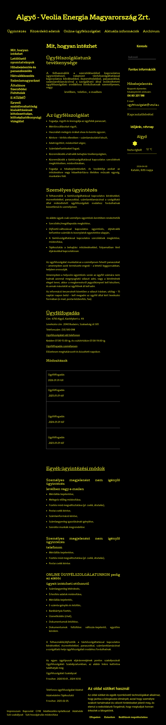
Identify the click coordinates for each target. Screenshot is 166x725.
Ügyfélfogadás (56, 374)
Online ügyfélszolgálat (82, 30)
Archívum (151, 30)
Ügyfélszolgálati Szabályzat (61, 673)
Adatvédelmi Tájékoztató (60, 695)
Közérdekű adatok (45, 30)
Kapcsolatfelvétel (140, 114)
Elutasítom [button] (109, 717)
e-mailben (95, 92)
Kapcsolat (28, 711)
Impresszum (14, 711)
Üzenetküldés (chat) (60, 616)
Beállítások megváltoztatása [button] (133, 717)
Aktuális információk (121, 30)
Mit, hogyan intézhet (19, 52)
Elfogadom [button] (95, 717)
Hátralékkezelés (22, 75)
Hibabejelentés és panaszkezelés (23, 69)
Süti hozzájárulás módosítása (41, 714)
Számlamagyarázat (25, 80)
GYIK (38, 711)
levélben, (70, 92)
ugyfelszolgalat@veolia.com (145, 105)
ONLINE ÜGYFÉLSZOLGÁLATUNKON (78, 574)
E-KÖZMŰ (17, 97)
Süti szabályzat (15, 714)
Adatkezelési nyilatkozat (56, 711)
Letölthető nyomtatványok (22, 60)
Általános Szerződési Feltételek (18, 89)
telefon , (82, 92)
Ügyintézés (16, 30)
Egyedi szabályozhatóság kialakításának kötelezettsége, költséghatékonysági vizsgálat (25, 111)
